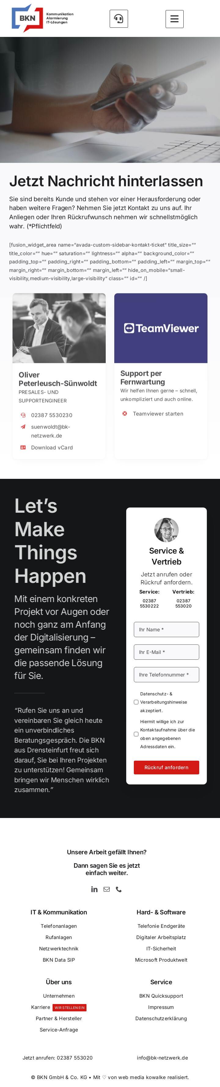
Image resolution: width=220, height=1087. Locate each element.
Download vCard (52, 443)
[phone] (119, 889)
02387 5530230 (51, 411)
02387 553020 (75, 1058)
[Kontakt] (53, 139)
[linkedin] (94, 889)
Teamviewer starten (158, 410)
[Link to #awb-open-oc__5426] (119, 18)
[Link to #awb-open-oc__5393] (175, 18)
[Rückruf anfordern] (128, 139)
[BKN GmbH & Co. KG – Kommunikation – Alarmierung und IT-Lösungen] (42, 5)
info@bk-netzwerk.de (162, 1058)
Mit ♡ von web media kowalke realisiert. (141, 1077)
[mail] (107, 889)
